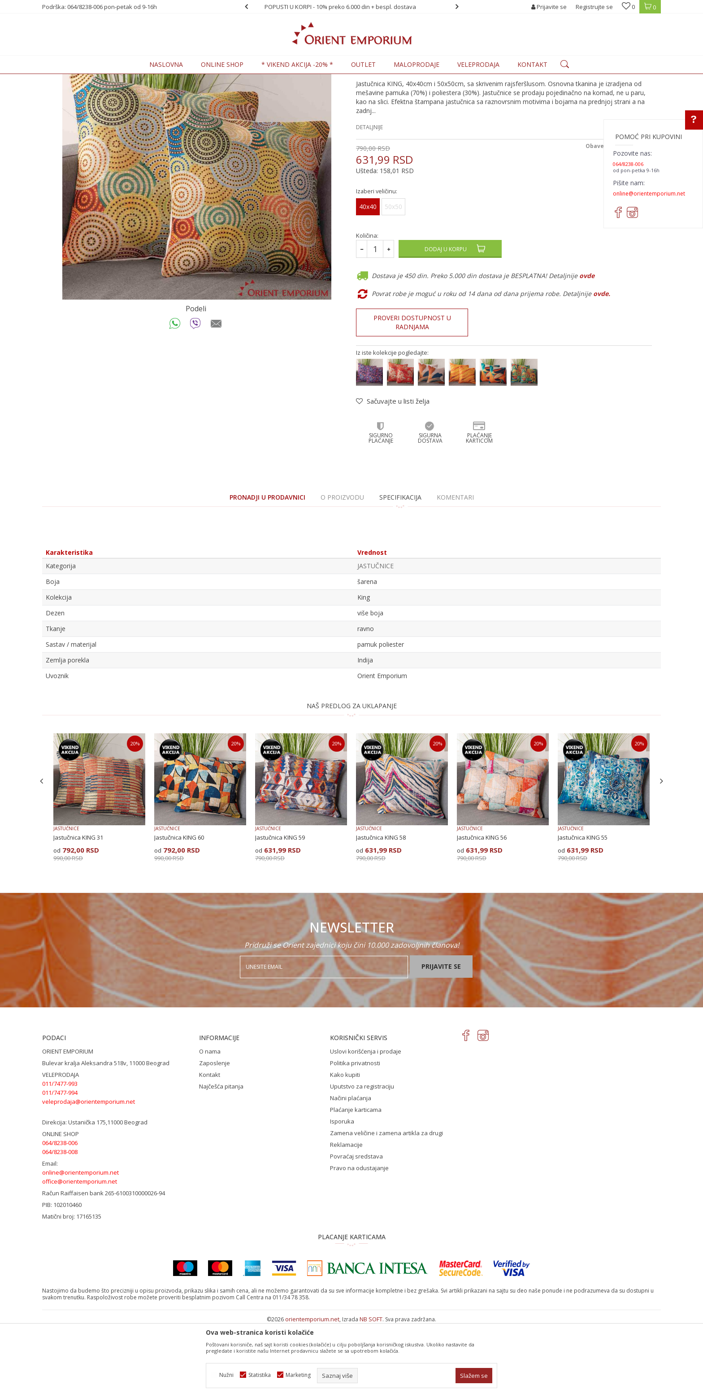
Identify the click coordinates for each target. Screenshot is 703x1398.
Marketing (298, 1375)
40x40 (368, 280)
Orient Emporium (64, 79)
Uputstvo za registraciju (362, 1160)
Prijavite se (441, 1040)
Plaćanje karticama (356, 1184)
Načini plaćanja (350, 1172)
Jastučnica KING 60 (179, 911)
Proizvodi (104, 79)
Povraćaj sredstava (356, 1230)
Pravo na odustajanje (359, 1242)
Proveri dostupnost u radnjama (412, 396)
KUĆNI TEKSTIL (141, 79)
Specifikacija (400, 571)
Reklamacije (346, 1219)
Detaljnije (369, 201)
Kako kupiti (345, 1149)
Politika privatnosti (355, 1137)
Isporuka (342, 1195)
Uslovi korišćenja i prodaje (365, 1125)
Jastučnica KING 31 (78, 911)
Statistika (259, 1375)
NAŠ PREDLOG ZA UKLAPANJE (352, 779)
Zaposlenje (214, 1137)
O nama (210, 1125)
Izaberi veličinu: (376, 265)
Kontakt (209, 1149)
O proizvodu (342, 571)
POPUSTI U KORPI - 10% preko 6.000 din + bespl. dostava (351, 7)
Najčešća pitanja (221, 1160)
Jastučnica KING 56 (482, 911)
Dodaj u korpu (446, 323)
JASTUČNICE (180, 79)
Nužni (226, 1375)
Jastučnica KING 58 (381, 911)
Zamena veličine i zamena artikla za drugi (386, 1207)
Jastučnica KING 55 (583, 911)
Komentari (455, 571)
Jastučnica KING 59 (280, 911)
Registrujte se (594, 7)
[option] (352, 6)
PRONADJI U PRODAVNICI (267, 571)
